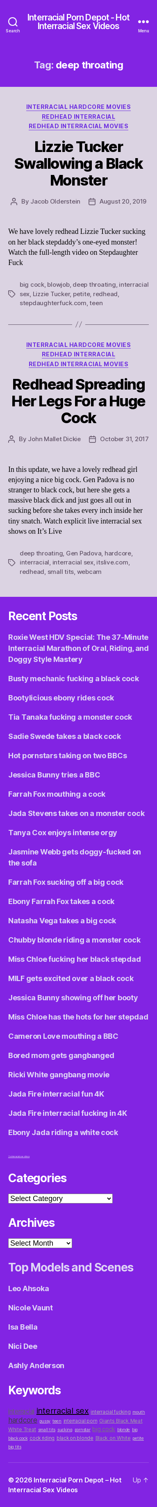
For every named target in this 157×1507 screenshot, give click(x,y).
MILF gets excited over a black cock (71, 978)
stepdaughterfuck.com (53, 303)
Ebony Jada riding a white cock (63, 1132)
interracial (34, 562)
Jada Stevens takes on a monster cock (76, 813)
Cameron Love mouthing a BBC (63, 1036)
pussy (45, 1421)
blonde (123, 1429)
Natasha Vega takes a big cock (62, 920)
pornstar (83, 1429)
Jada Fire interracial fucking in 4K (67, 1113)
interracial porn (81, 1421)
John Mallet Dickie (54, 439)
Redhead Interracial (79, 116)
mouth (138, 1412)
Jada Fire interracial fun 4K (56, 1094)
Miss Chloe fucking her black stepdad (74, 959)
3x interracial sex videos (19, 1156)
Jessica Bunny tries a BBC (54, 774)
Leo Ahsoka (28, 1288)
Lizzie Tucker (51, 294)
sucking (65, 1429)
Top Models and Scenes (70, 1267)
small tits (61, 572)
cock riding (42, 1438)
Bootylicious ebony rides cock (61, 697)
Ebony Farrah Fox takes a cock (61, 901)
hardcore (118, 553)
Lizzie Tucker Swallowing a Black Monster (78, 163)
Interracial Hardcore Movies (78, 106)
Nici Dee (22, 1346)
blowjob (58, 284)
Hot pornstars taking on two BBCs (67, 755)
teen (95, 303)
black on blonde (75, 1438)
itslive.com (112, 562)
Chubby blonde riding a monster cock (74, 940)
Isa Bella (23, 1327)
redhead (105, 294)
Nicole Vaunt (30, 1307)
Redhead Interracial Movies (78, 125)
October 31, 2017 (124, 439)
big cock (32, 284)
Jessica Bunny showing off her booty (73, 997)
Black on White (113, 1438)
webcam (89, 572)
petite (81, 294)
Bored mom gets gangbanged (61, 1055)
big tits (14, 1447)
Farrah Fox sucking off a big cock (65, 882)
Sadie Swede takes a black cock (64, 736)
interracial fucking (110, 1412)
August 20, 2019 (123, 201)
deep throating (94, 284)
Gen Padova (83, 553)
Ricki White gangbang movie (58, 1074)
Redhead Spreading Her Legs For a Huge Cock (78, 401)
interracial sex (72, 562)
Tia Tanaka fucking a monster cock (70, 717)
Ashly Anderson (36, 1365)
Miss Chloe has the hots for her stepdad (78, 1017)
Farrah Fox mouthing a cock (56, 794)
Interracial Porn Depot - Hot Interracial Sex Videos (78, 21)
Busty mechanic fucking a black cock (73, 678)
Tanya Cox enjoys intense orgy (62, 832)
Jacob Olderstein (55, 201)
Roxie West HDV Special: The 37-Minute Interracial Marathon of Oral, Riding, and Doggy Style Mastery (78, 648)
